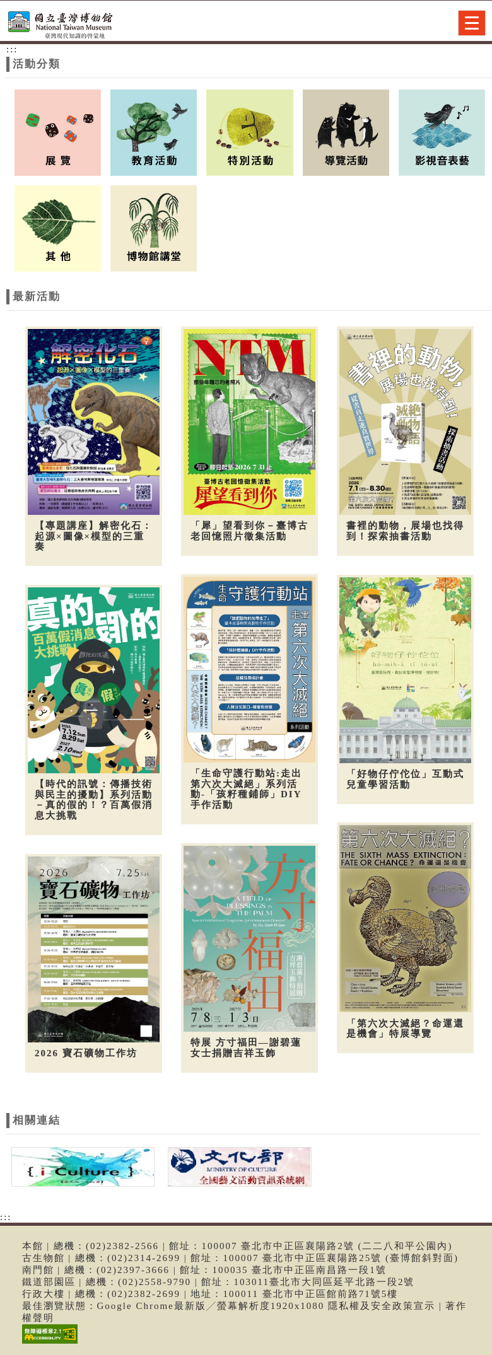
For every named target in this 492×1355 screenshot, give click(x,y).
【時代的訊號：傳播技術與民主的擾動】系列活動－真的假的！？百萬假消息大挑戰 (94, 798)
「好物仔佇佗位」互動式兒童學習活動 (403, 778)
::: (12, 49)
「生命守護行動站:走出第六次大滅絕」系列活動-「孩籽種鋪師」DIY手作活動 (245, 788)
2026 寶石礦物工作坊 (86, 1051)
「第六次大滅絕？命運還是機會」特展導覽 (403, 1025)
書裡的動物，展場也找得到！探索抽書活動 (403, 531)
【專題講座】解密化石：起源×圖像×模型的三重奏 (94, 536)
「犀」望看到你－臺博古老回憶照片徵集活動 (248, 531)
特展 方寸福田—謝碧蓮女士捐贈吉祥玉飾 (244, 1045)
